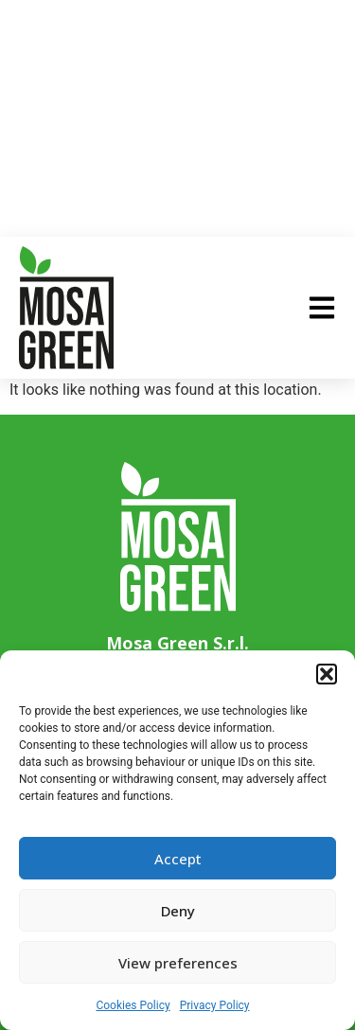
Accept (178, 858)
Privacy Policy (215, 1005)
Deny (178, 910)
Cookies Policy (132, 1005)
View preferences (178, 962)
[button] (326, 674)
